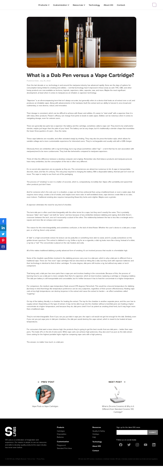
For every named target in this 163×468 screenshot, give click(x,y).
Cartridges (61, 431)
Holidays (95, 434)
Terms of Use (31, 459)
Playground (61, 445)
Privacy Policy (40, 459)
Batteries (60, 437)
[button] (44, 5)
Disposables (61, 434)
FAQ (94, 437)
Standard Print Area (64, 448)
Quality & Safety (98, 431)
